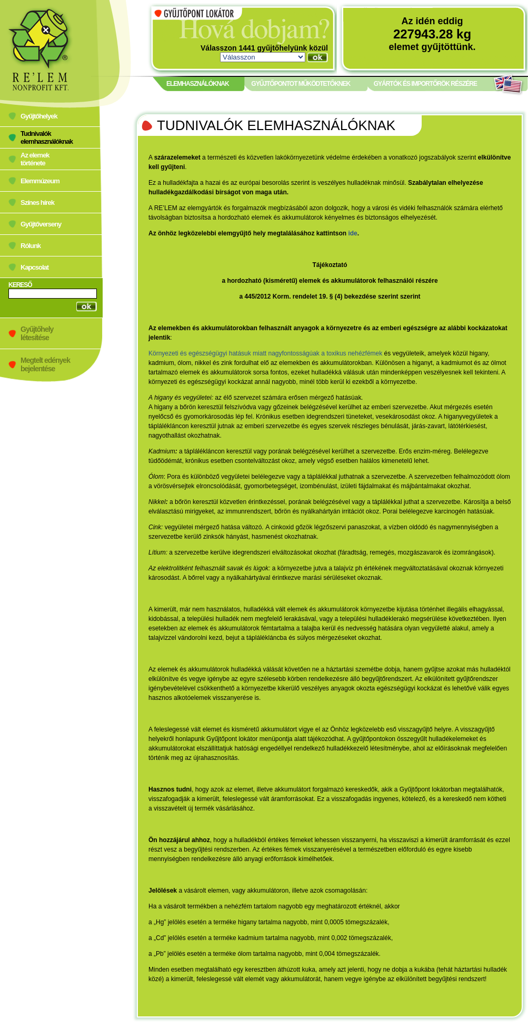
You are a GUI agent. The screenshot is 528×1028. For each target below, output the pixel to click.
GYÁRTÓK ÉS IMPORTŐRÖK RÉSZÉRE (425, 83)
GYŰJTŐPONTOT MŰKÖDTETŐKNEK (300, 83)
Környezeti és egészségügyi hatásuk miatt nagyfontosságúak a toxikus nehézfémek (265, 353)
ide (352, 233)
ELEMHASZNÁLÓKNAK (197, 83)
